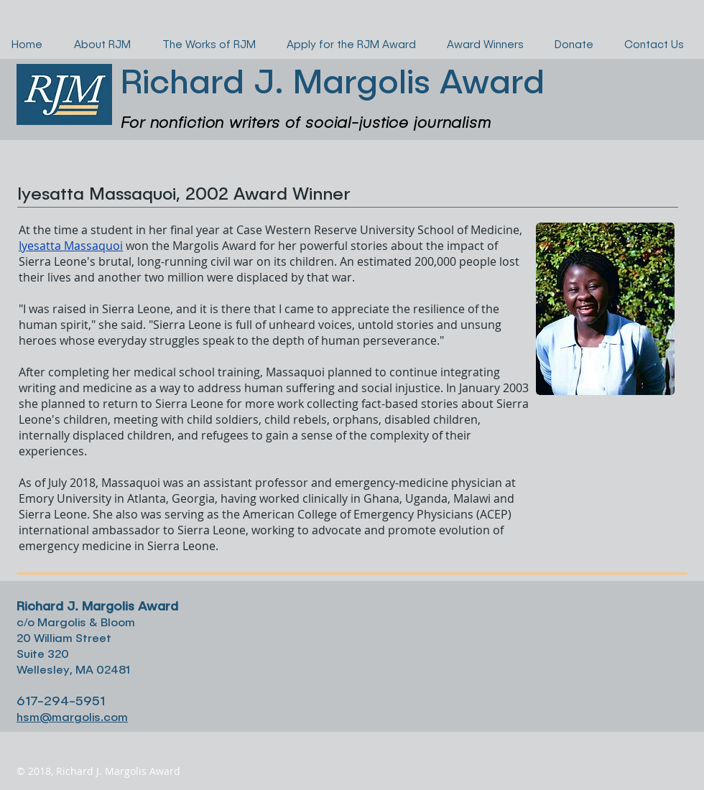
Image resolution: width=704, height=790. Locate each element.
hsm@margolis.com (72, 716)
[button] (669, 121)
